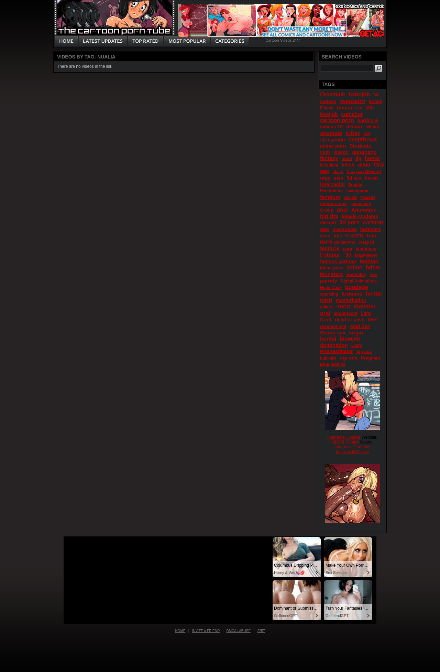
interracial (332, 184)
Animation (363, 210)
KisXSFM (354, 236)
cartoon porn (337, 120)
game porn (360, 203)
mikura (326, 307)
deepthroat (362, 139)
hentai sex (349, 107)
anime (354, 267)
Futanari (331, 255)
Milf (370, 107)
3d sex (354, 178)
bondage (356, 287)
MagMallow (366, 255)
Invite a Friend (206, 631)
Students (360, 146)
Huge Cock (331, 287)
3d (348, 255)
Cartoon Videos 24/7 (282, 40)
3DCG (343, 306)
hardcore (368, 120)
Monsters (331, 274)
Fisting (326, 108)
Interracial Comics (343, 437)
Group (326, 210)
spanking (329, 294)
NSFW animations (337, 242)
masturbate (345, 229)
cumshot (352, 114)
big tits (329, 216)
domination (334, 345)
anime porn (333, 146)
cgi (367, 133)
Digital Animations (359, 281)
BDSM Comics (345, 442)
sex (373, 274)
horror (372, 158)
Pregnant (370, 358)
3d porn (349, 222)
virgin (356, 332)
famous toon (333, 203)
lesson (341, 152)
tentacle (330, 248)
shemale (331, 133)
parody (328, 281)
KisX (372, 320)
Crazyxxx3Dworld (363, 171)
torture (375, 101)
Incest (371, 178)
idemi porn (331, 267)
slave (338, 171)
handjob (359, 94)
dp (358, 158)
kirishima (329, 165)
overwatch (352, 101)
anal (342, 210)
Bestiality (356, 274)
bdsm (373, 267)
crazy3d (366, 242)
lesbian (369, 261)
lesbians (352, 294)
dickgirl (328, 222)
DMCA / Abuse (239, 631)
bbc (338, 235)
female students (359, 216)
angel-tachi (345, 313)
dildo (364, 165)
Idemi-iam (365, 248)
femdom (330, 197)
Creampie (332, 94)
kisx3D (350, 197)
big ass (364, 351)
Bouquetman (332, 364)
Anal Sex (360, 326)
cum (325, 152)
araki (347, 158)
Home (180, 631)
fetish (348, 165)
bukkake (328, 358)
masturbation (351, 300)
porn (347, 248)
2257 (261, 631)
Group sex (332, 332)
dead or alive (349, 319)
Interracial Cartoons (352, 447)
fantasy (329, 158)
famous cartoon (338, 261)
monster (364, 306)
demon (354, 126)
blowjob (350, 339)
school (372, 127)
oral (325, 313)
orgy (325, 178)
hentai (328, 339)
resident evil (333, 326)
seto (338, 178)
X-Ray (352, 133)
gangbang (364, 152)
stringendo (332, 139)
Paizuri (367, 197)
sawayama (357, 190)
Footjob (329, 114)
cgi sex (349, 358)
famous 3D (331, 126)
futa (371, 235)
